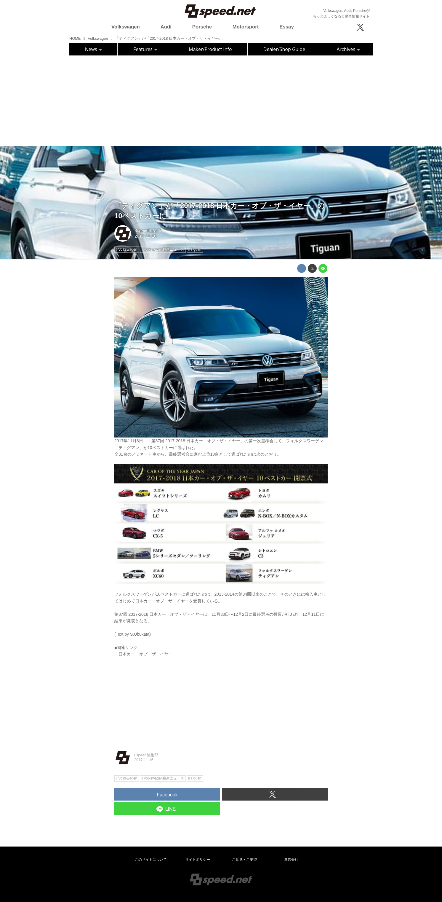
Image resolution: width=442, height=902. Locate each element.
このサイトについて (151, 860)
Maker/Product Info (210, 49)
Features (145, 49)
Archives (348, 49)
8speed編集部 (147, 230)
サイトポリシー (197, 860)
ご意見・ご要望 (244, 860)
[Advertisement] (221, 99)
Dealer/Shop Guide (284, 49)
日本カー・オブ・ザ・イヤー (145, 654)
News (93, 49)
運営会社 (291, 860)
